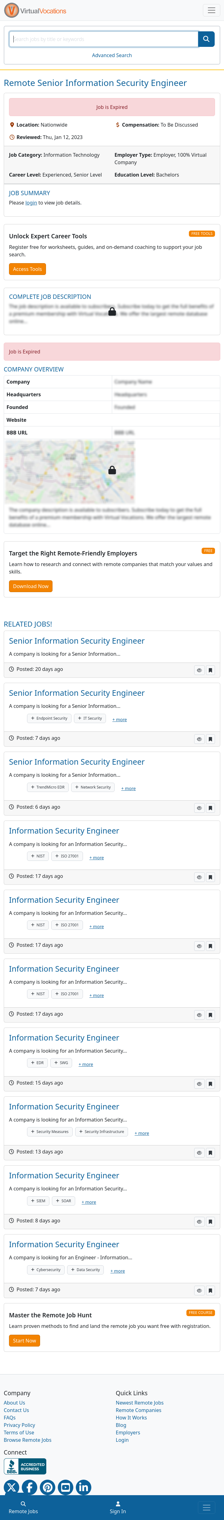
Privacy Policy (19, 1425)
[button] (199, 670)
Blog (121, 1425)
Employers (128, 1432)
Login (122, 1440)
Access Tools (27, 269)
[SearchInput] (103, 39)
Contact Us (16, 1410)
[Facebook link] (29, 1487)
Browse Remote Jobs (28, 1440)
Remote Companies (139, 1410)
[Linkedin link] (83, 1487)
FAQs (10, 1417)
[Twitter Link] (11, 1487)
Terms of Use (19, 1432)
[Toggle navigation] (211, 10)
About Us (14, 1402)
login (31, 202)
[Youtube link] (65, 1487)
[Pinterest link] (47, 1487)
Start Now (24, 1340)
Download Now (30, 586)
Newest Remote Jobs (140, 1402)
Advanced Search (112, 55)
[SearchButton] (206, 39)
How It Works (131, 1417)
